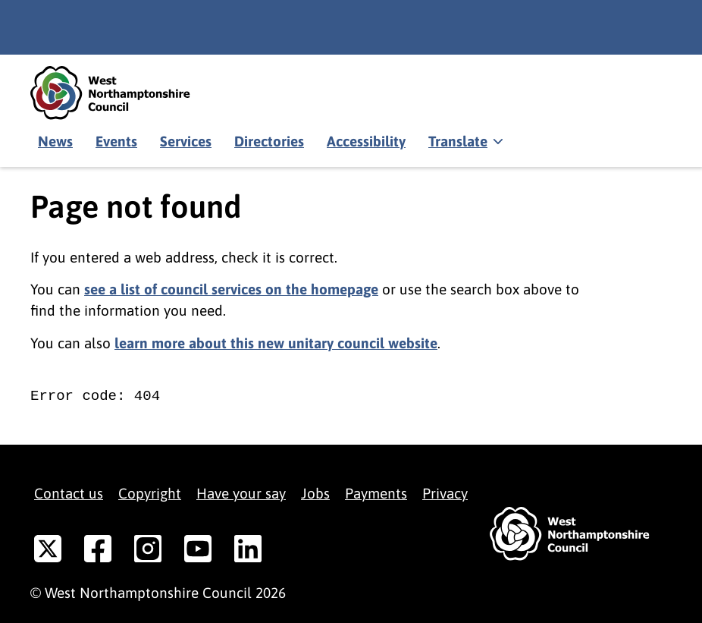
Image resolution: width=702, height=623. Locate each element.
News (55, 141)
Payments (376, 493)
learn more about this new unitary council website (275, 343)
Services (186, 141)
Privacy (445, 493)
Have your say (241, 493)
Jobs (315, 493)
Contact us (68, 493)
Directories (269, 141)
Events (116, 141)
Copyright (149, 493)
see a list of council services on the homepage (231, 289)
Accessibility (366, 141)
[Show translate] (464, 142)
